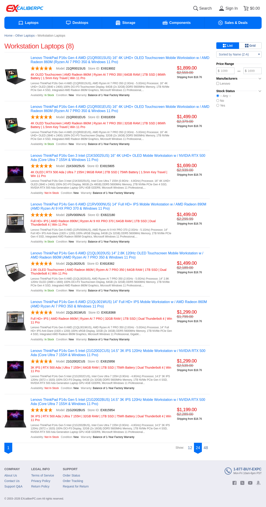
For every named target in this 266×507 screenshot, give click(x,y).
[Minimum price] (225, 71)
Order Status (71, 475)
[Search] (195, 8)
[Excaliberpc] (24, 8)
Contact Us (11, 481)
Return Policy (40, 486)
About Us (10, 475)
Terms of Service (42, 475)
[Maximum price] (252, 71)
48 (206, 448)
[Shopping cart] (251, 8)
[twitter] (242, 482)
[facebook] (234, 482)
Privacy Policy (40, 481)
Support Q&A (13, 486)
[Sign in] (228, 8)
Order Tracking (73, 481)
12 (190, 448)
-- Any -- (223, 96)
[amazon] (258, 482)
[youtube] (250, 482)
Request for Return (76, 486)
